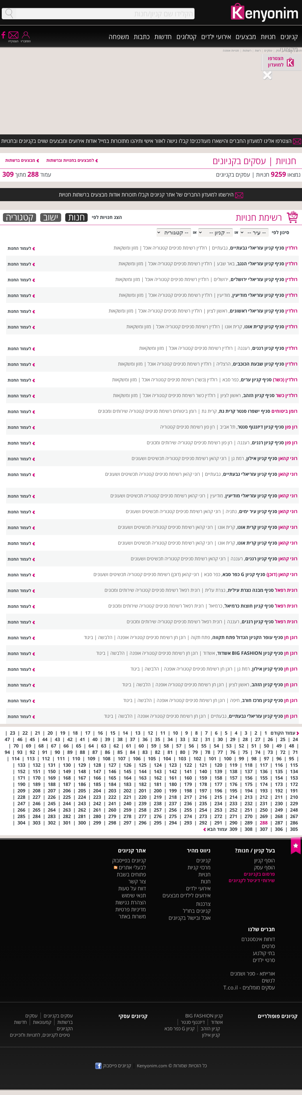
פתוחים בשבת (131, 874)
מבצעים (246, 36)
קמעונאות (42, 1022)
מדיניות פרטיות (130, 909)
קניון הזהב (210, 1028)
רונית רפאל (286, 590)
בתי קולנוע (264, 953)
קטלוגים (186, 36)
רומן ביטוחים (284, 411)
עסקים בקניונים (58, 1015)
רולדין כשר (286, 395)
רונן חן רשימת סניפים (166, 637)
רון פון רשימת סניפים (195, 427)
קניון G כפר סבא (180, 1028)
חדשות (163, 36)
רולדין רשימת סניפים (188, 248)
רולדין (291, 248)
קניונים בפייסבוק (129, 860)
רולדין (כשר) (285, 379)
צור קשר (137, 881)
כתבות (142, 36)
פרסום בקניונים (259, 874)
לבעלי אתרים (130, 867)
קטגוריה (19, 217)
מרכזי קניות (199, 867)
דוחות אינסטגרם (258, 939)
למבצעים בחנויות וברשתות (72, 160)
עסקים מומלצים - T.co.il (249, 987)
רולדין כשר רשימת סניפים (192, 395)
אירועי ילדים (216, 36)
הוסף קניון (264, 860)
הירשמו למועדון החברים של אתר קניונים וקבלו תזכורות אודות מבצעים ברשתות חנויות (151, 194)
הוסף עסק (264, 867)
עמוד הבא (215, 829)
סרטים (268, 946)
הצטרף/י (13, 39)
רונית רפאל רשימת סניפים (176, 590)
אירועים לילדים (195, 895)
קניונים (289, 36)
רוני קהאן (287, 458)
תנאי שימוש (134, 895)
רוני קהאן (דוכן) (281, 574)
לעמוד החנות (21, 248)
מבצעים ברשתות (22, 160)
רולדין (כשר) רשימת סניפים (192, 379)
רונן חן (290, 637)
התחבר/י (26, 39)
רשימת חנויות (259, 217)
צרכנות (203, 903)
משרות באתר (132, 916)
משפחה (119, 36)
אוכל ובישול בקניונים (190, 917)
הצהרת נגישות (130, 902)
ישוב (50, 217)
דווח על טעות (132, 888)
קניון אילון (211, 1035)
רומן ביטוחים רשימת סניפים (171, 411)
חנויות (268, 36)
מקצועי (289, 49)
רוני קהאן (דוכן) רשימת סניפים (171, 574)
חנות (76, 217)
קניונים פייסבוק (113, 1065)
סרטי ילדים (264, 960)
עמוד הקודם (285, 733)
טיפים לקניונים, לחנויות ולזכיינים (40, 1035)
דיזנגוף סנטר (193, 1022)
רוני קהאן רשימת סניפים (204, 458)
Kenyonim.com (152, 1065)
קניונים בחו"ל (197, 910)
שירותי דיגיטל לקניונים (252, 880)
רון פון (291, 427)
